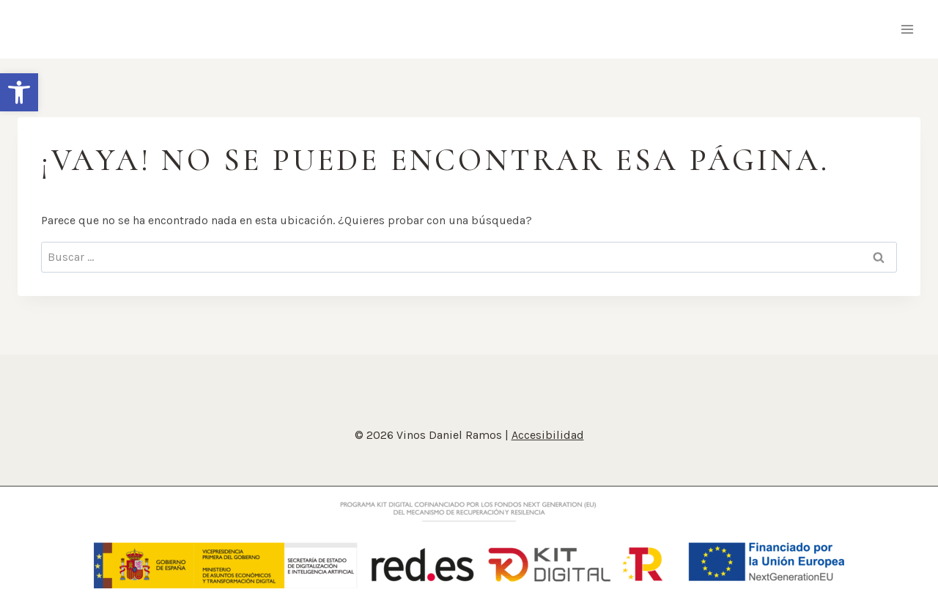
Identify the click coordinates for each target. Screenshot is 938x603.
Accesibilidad (548, 435)
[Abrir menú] (906, 29)
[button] (19, 92)
